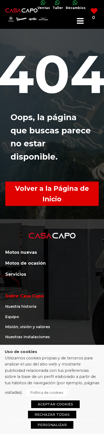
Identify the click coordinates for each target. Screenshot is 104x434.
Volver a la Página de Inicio (52, 193)
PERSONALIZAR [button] (52, 425)
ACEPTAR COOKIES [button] (55, 404)
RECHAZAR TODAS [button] (52, 414)
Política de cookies (46, 392)
